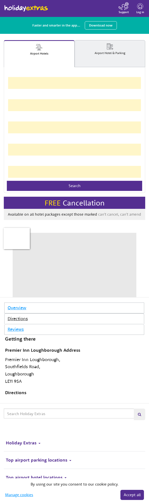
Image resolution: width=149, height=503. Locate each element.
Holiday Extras (26, 6)
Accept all (132, 494)
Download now (101, 25)
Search (74, 185)
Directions (18, 318)
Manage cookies (19, 494)
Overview (17, 308)
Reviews (16, 329)
